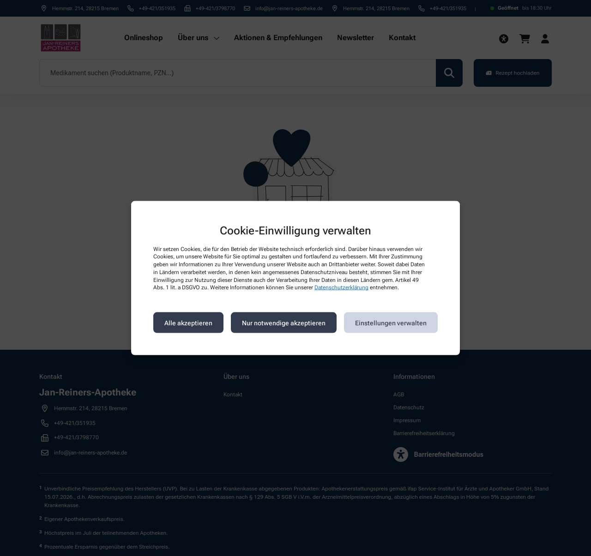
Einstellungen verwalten (391, 322)
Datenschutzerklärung (341, 287)
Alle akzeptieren (188, 322)
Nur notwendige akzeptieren (284, 322)
